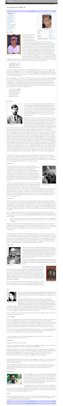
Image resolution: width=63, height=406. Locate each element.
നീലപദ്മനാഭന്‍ (43, 375)
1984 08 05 (51, 36)
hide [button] (13, 13)
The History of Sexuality (34, 266)
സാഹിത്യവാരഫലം (31, 11)
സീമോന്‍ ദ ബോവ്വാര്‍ (22, 292)
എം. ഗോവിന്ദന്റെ (20, 78)
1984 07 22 (51, 35)
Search (56, 3)
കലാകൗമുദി (51, 30)
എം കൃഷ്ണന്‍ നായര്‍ (47, 28)
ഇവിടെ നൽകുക (51, 38)
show (54, 11)
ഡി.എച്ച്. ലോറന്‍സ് (28, 103)
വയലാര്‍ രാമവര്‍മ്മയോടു (11, 212)
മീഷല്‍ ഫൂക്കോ (33, 247)
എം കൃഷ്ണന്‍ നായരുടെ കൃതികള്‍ (31, 403)
